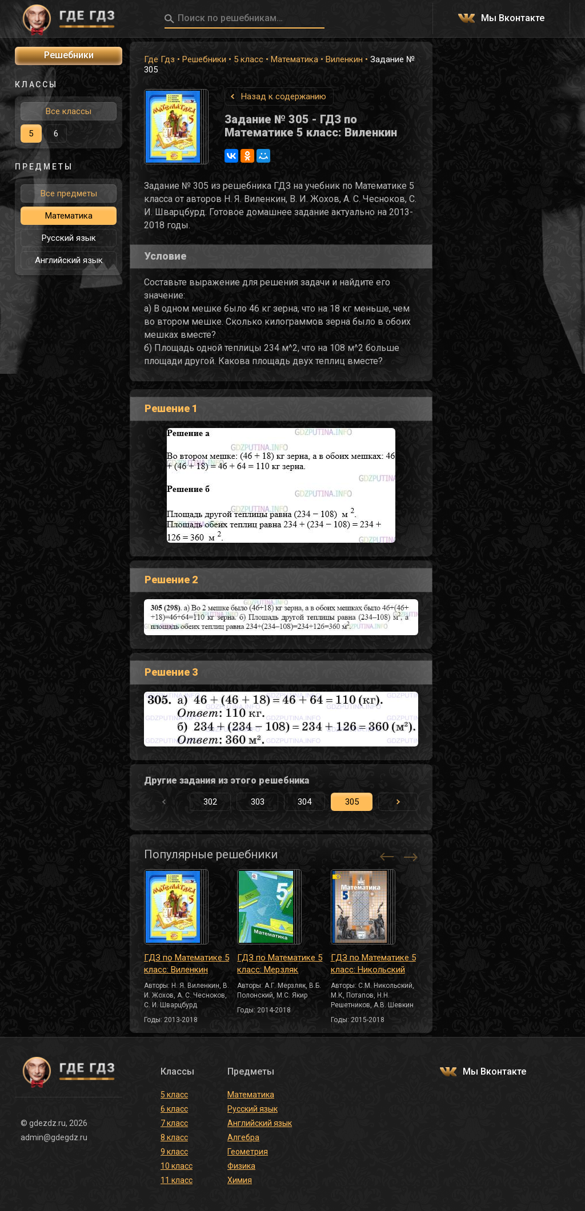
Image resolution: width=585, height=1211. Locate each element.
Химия (239, 1180)
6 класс (174, 1108)
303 (258, 802)
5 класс (248, 59)
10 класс (177, 1165)
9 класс (174, 1151)
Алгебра (243, 1137)
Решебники (204, 59)
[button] (398, 802)
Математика (294, 59)
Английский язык (69, 260)
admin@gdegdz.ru (54, 1137)
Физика (241, 1165)
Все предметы (69, 193)
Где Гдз (159, 59)
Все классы (68, 111)
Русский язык (69, 238)
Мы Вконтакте (512, 18)
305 (352, 802)
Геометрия (247, 1151)
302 (210, 802)
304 (304, 802)
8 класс (174, 1137)
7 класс (174, 1123)
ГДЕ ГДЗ (68, 19)
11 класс (177, 1180)
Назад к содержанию (283, 96)
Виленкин (344, 59)
